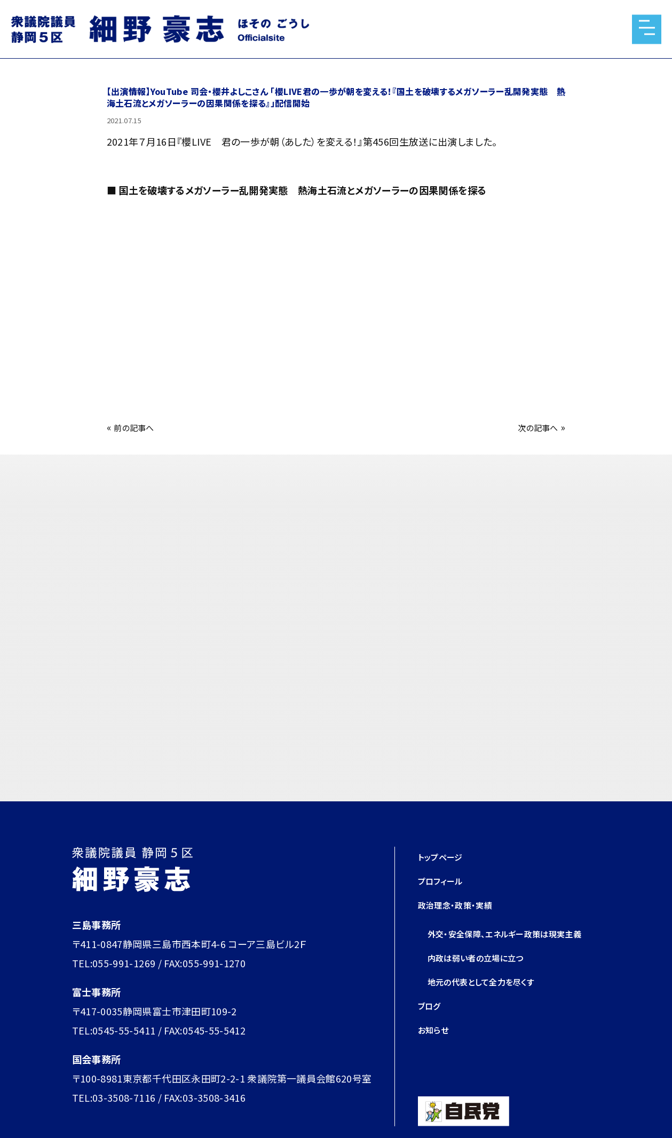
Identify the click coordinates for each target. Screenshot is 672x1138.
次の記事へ (534, 427)
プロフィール (445, 880)
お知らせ (436, 1048)
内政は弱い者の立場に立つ (485, 976)
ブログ (431, 1024)
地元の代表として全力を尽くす (492, 1000)
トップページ (444, 856)
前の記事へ (138, 427)
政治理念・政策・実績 (462, 904)
